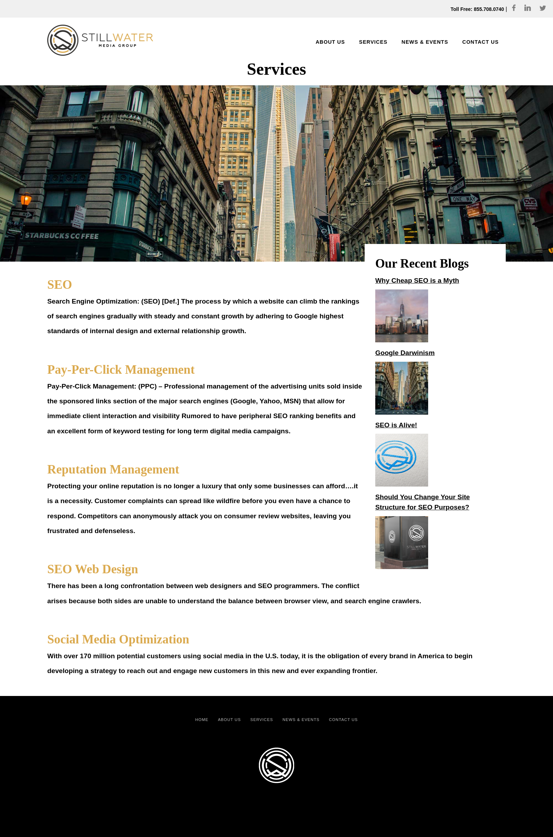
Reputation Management (113, 469)
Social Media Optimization (118, 639)
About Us (229, 719)
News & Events (301, 719)
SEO (59, 285)
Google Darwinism (405, 352)
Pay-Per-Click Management (121, 370)
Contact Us (343, 719)
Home (202, 719)
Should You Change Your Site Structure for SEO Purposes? (422, 502)
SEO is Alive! (396, 425)
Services (261, 719)
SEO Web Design (92, 569)
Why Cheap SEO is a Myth (417, 280)
